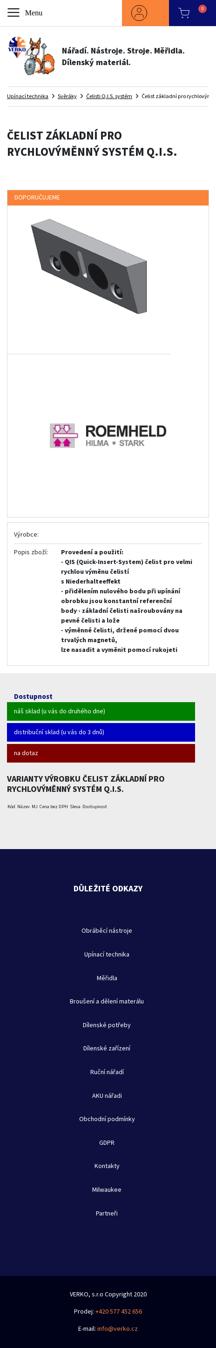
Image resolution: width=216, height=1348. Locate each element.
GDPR (107, 1143)
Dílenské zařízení (106, 1048)
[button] (145, 13)
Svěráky (67, 96)
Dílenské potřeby (107, 1025)
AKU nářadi (107, 1096)
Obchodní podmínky (107, 1119)
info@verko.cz (117, 1329)
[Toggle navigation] (25, 13)
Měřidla (107, 978)
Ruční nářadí (107, 1072)
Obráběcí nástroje (106, 931)
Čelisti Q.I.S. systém (109, 96)
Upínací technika (27, 96)
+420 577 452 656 (118, 1311)
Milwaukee (107, 1190)
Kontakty (107, 1166)
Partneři (107, 1213)
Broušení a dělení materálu (107, 1001)
